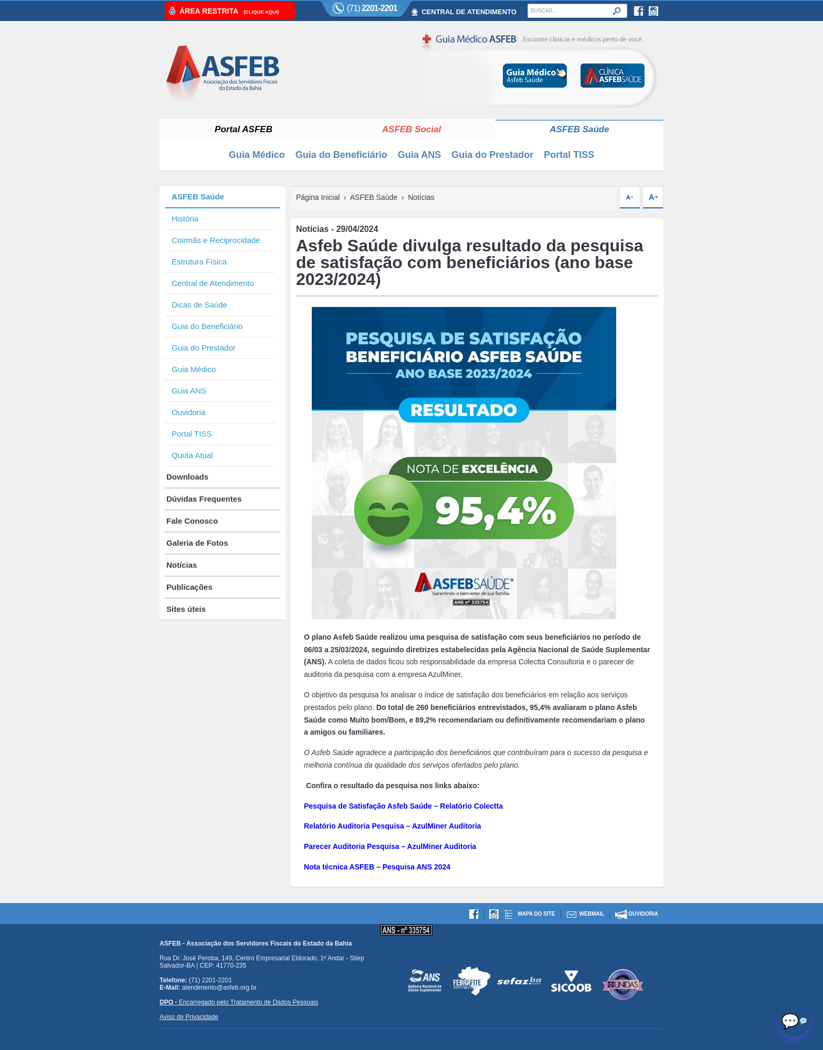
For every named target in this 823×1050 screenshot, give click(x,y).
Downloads (187, 476)
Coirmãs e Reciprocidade (216, 240)
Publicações (189, 586)
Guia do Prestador (492, 155)
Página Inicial (318, 197)
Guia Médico (257, 155)
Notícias (181, 564)
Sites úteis (186, 608)
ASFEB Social (411, 129)
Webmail (592, 914)
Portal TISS (569, 155)
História (185, 218)
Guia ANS (419, 155)
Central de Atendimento (213, 283)
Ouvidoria (188, 412)
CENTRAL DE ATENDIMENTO (468, 12)
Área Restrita (229, 11)
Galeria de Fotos (197, 542)
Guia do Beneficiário (341, 155)
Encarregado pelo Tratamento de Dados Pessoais (239, 1002)
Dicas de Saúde (199, 304)
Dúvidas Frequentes (203, 498)
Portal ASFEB (243, 129)
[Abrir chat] (794, 1021)
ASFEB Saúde (579, 129)
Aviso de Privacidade (189, 1017)
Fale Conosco (192, 520)
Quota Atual (192, 455)
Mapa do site (536, 914)
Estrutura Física (199, 261)
